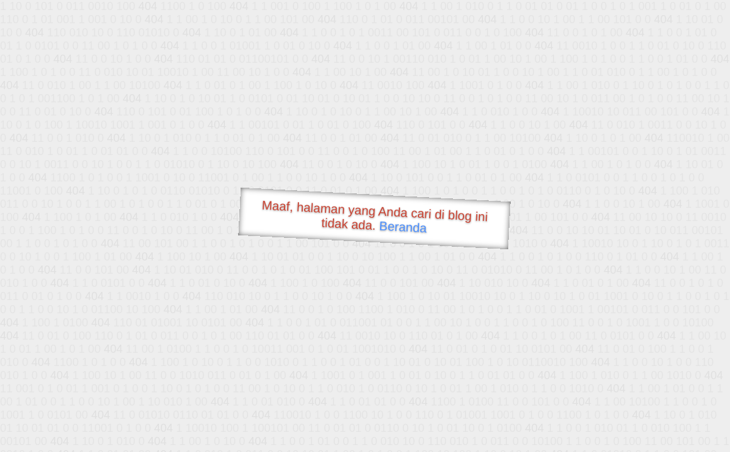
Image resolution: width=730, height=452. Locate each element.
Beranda (403, 226)
